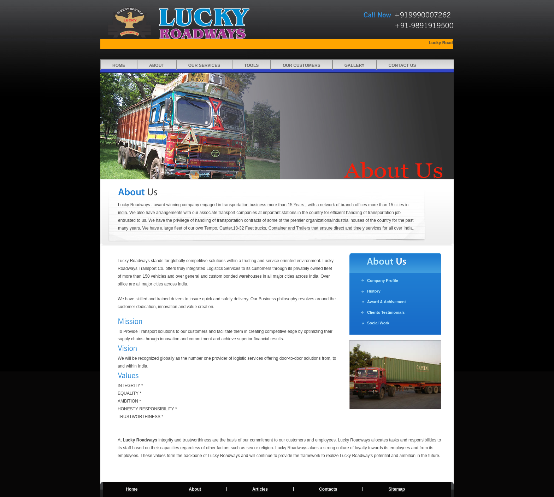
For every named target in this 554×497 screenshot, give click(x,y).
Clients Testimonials (386, 312)
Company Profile (382, 280)
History (374, 291)
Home (118, 65)
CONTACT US (402, 65)
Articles (260, 489)
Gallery (354, 65)
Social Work (378, 323)
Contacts (328, 489)
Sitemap (396, 489)
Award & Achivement (386, 302)
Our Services (204, 65)
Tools (251, 65)
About (156, 65)
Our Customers (301, 65)
